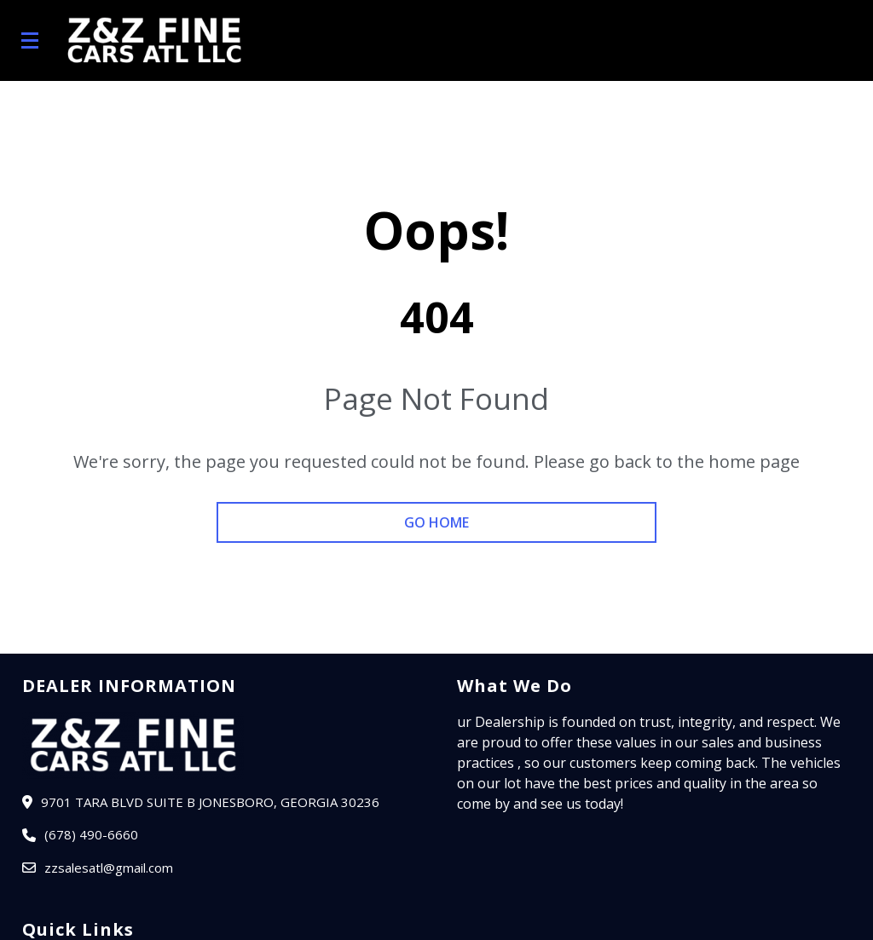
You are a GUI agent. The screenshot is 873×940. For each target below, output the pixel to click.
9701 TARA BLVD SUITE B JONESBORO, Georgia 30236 (210, 801)
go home (436, 522)
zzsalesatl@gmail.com (108, 867)
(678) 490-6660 (91, 834)
